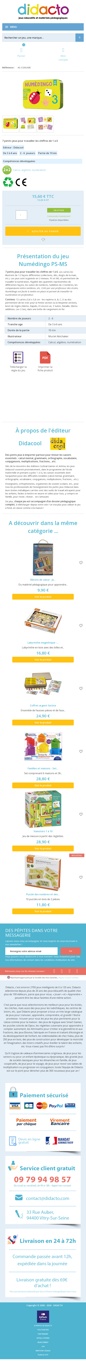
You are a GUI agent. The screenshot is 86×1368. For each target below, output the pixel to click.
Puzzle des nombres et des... (43, 894)
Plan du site (43, 1355)
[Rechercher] (41, 37)
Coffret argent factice (43, 705)
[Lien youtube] (62, 971)
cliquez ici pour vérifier (68, 977)
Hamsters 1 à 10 (43, 831)
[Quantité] (21, 215)
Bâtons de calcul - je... (43, 579)
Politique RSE (43, 1330)
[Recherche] (79, 37)
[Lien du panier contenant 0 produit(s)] (21, 52)
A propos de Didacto (43, 1326)
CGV (43, 1346)
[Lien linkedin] (77, 971)
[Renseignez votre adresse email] (31, 951)
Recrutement (43, 1342)
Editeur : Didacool (13, 147)
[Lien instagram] (69, 971)
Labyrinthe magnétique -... (43, 642)
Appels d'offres (43, 1338)
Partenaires (43, 1334)
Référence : (9, 67)
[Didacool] (55, 443)
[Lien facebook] (54, 971)
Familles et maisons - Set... (43, 768)
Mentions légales (43, 1351)
